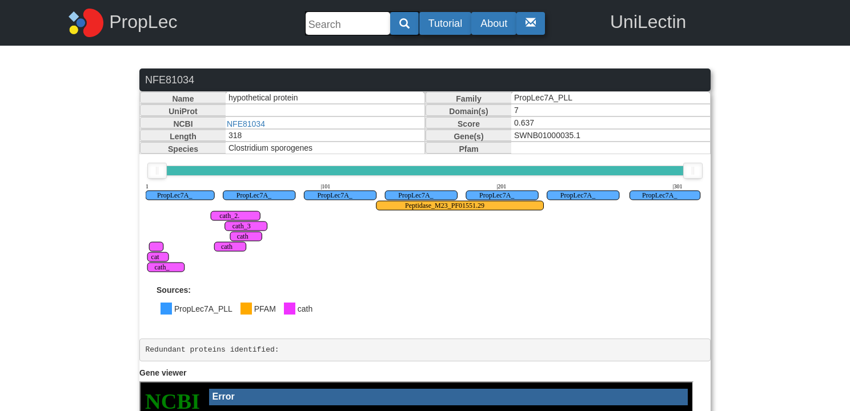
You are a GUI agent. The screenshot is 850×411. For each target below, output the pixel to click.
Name (183, 99)
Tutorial (445, 23)
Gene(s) (468, 136)
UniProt (183, 111)
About (493, 23)
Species (183, 149)
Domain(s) (468, 111)
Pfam (468, 149)
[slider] (157, 171)
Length (183, 136)
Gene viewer (163, 372)
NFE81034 (246, 123)
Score (469, 124)
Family (468, 99)
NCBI (183, 124)
